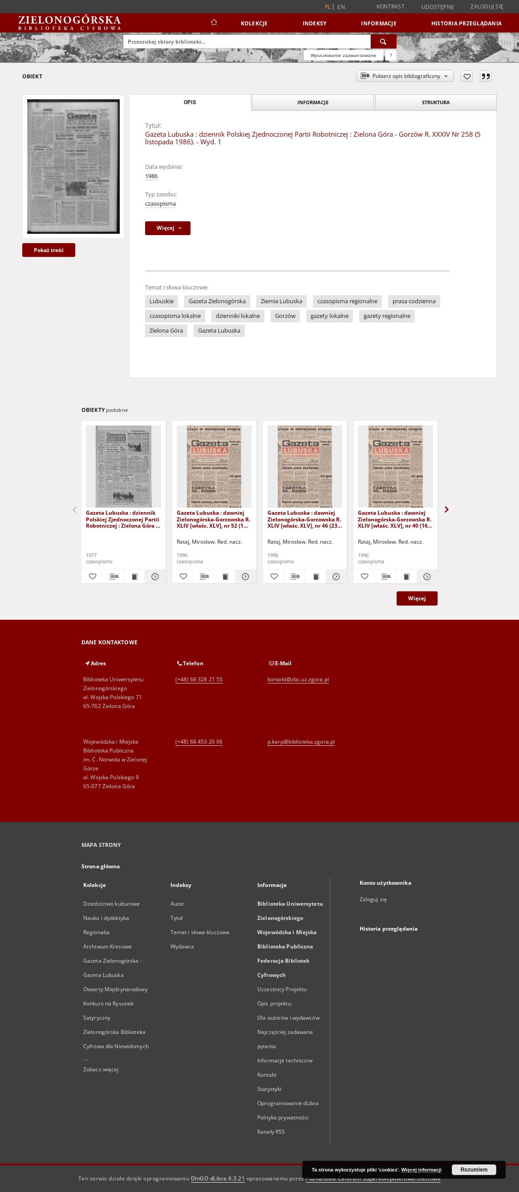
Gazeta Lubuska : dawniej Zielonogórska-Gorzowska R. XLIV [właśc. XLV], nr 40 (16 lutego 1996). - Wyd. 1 (394, 519)
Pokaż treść (49, 250)
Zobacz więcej (101, 1069)
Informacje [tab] (312, 102)
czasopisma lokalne (175, 316)
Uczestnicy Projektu (282, 989)
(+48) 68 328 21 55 (199, 679)
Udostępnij (438, 7)
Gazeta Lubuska (219, 330)
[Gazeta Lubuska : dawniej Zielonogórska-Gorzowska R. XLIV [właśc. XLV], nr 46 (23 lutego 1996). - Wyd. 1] (305, 467)
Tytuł (176, 918)
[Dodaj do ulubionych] (467, 76)
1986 (151, 176)
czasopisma (160, 203)
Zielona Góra (166, 330)
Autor (177, 903)
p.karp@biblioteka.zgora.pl (301, 741)
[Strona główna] (213, 23)
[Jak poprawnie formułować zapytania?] (391, 55)
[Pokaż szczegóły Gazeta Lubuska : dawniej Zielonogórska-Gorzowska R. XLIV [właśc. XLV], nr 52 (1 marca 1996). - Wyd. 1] (244, 576)
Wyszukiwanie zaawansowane (344, 55)
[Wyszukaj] (384, 41)
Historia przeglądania (466, 23)
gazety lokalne (330, 316)
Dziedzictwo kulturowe (111, 903)
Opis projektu (274, 1003)
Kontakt (266, 1074)
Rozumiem (474, 1170)
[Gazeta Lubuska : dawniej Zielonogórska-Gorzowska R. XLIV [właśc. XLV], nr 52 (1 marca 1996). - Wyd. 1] (214, 467)
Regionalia (96, 932)
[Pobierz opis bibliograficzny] (112, 576)
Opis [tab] (190, 102)
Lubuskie (162, 301)
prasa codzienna (414, 301)
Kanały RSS (271, 1131)
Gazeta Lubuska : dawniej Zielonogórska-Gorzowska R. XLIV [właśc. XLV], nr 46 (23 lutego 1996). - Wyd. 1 (304, 519)
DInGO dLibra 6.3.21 (218, 1178)
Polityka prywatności (282, 1117)
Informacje (379, 23)
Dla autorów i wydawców (288, 1017)
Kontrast (391, 6)
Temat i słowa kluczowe (200, 932)
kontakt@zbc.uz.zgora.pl (298, 679)
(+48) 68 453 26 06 (199, 741)
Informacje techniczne (285, 1060)
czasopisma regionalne (347, 301)
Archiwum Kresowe (107, 946)
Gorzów (285, 316)
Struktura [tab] (436, 102)
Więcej (417, 598)
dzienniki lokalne (238, 316)
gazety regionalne (387, 316)
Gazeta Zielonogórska (217, 301)
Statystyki (269, 1089)
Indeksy (315, 23)
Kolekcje (254, 23)
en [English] (341, 7)
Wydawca (182, 946)
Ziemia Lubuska (281, 301)
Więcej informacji (421, 1169)
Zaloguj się (486, 6)
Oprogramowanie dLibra (288, 1103)
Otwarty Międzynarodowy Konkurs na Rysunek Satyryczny (115, 1003)
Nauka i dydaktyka (106, 918)
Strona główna (100, 866)
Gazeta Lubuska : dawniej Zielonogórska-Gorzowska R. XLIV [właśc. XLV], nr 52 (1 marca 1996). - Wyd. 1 (213, 519)
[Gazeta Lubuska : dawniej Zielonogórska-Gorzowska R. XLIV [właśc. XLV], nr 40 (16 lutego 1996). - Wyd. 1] (395, 467)
